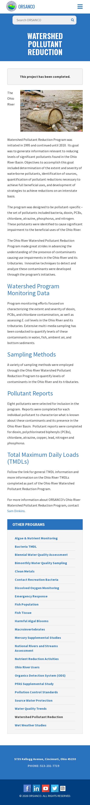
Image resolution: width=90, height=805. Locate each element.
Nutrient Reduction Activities (37, 659)
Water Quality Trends (31, 708)
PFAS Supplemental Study (34, 684)
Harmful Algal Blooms (32, 621)
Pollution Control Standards (36, 692)
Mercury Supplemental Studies (38, 637)
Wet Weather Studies (30, 725)
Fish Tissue (23, 613)
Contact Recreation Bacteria (36, 579)
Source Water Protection (33, 700)
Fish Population (27, 604)
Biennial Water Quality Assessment (41, 554)
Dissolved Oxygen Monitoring (37, 588)
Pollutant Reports (30, 393)
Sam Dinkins (16, 511)
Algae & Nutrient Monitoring (36, 538)
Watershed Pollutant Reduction (39, 717)
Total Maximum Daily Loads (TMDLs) (43, 458)
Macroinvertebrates (30, 629)
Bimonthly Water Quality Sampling (41, 563)
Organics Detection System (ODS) (40, 675)
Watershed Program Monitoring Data (33, 289)
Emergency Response (31, 596)
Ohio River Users (27, 667)
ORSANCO (26, 6)
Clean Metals (25, 571)
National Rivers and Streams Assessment (36, 648)
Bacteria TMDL (26, 546)
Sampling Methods (31, 354)
